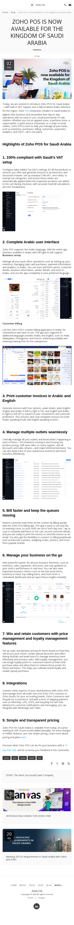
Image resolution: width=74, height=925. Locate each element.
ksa (39, 758)
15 (9, 794)
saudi (31, 758)
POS (27, 110)
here (23, 737)
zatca (23, 758)
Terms (30, 897)
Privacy (41, 897)
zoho (6, 758)
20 (9, 835)
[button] (3, 4)
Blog (13, 12)
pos (14, 758)
